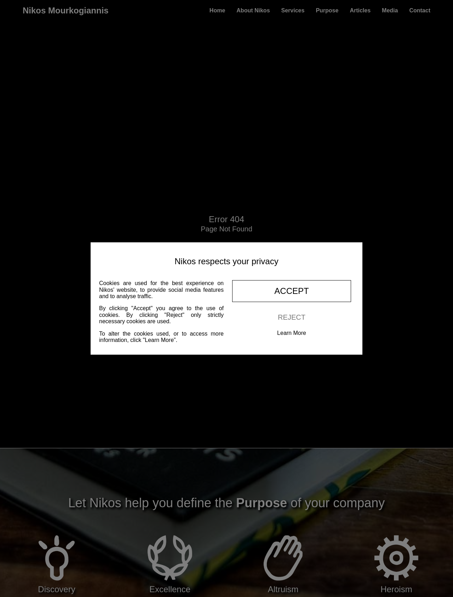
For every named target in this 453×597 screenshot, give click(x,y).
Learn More (291, 333)
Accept (291, 291)
